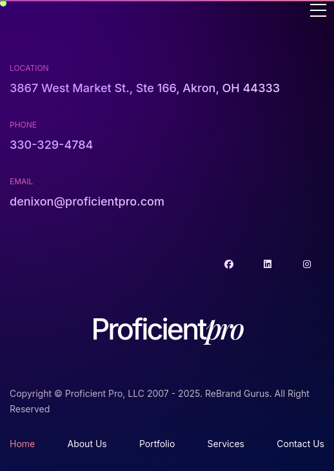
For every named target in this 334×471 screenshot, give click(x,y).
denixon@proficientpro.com (87, 201)
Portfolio (157, 443)
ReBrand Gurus (237, 393)
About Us (86, 443)
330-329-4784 (51, 144)
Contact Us (300, 443)
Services (226, 443)
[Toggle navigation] (318, 11)
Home (22, 443)
